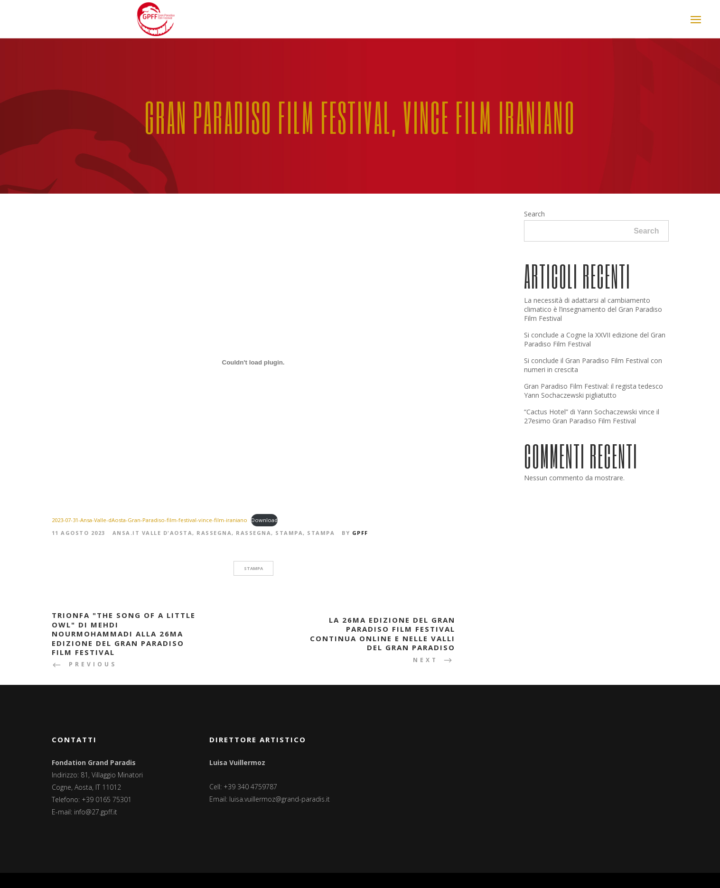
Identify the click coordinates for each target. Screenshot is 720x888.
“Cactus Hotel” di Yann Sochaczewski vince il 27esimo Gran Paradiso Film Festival (591, 416)
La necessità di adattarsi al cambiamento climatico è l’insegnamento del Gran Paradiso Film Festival (593, 309)
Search (534, 213)
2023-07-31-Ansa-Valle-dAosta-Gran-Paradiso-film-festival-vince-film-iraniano (149, 519)
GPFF (360, 532)
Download (264, 519)
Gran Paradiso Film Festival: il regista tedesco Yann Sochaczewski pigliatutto (593, 391)
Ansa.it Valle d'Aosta (152, 532)
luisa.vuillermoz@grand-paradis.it (279, 799)
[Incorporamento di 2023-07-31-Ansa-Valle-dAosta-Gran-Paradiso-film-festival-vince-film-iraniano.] (253, 362)
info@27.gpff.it (95, 811)
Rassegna (214, 532)
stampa (253, 568)
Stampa (289, 532)
